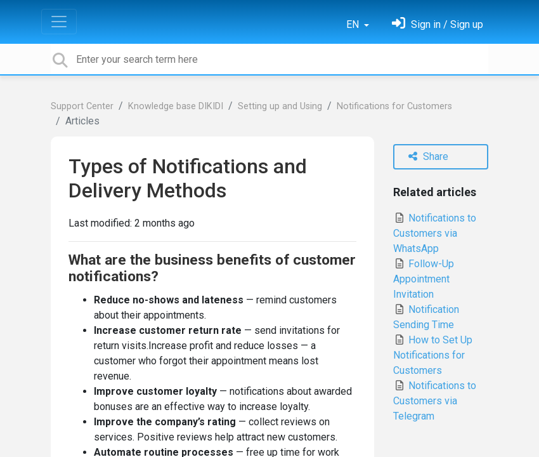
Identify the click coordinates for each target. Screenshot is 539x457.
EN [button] (353, 24)
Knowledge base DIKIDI (175, 106)
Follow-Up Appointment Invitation (423, 279)
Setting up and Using (280, 106)
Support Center (82, 106)
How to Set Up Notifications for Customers (432, 355)
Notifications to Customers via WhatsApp (434, 233)
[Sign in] (437, 24)
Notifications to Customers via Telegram (434, 401)
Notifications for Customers (394, 106)
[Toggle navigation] (59, 21)
